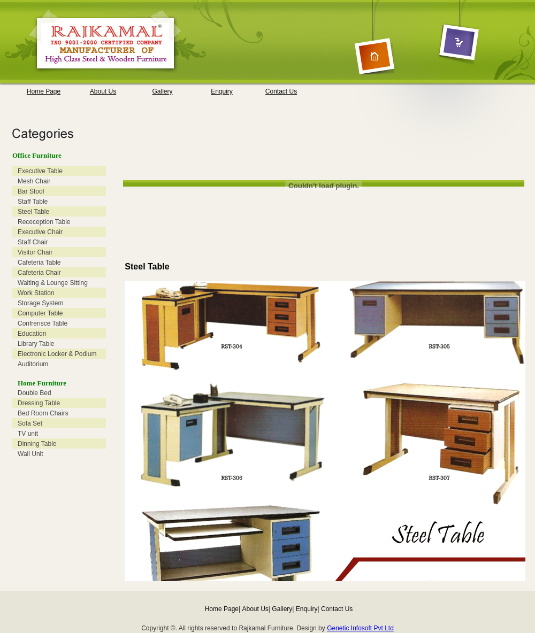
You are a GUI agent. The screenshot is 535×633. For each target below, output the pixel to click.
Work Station (36, 293)
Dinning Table (37, 443)
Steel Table (33, 211)
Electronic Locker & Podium (57, 354)
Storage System (40, 303)
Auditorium (33, 364)
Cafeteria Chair (39, 272)
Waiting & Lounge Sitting (53, 283)
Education (32, 333)
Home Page (43, 91)
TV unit (28, 433)
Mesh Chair (34, 181)
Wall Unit (30, 454)
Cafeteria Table (39, 262)
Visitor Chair (35, 252)
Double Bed (34, 393)
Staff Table (33, 201)
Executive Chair (40, 232)
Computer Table (40, 313)
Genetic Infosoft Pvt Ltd (360, 628)
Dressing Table (39, 403)
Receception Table (44, 222)
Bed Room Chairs (43, 413)
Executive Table (40, 171)
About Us (103, 91)
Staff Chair (33, 242)
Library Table (36, 344)
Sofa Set (30, 423)
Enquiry (222, 91)
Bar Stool (31, 191)
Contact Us (281, 91)
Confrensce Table (42, 323)
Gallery (162, 91)
